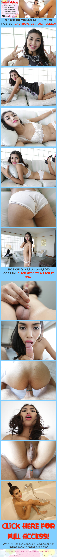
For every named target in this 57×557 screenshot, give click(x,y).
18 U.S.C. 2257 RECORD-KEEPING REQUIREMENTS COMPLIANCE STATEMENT (28, 551)
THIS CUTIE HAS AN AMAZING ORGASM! (28, 273)
